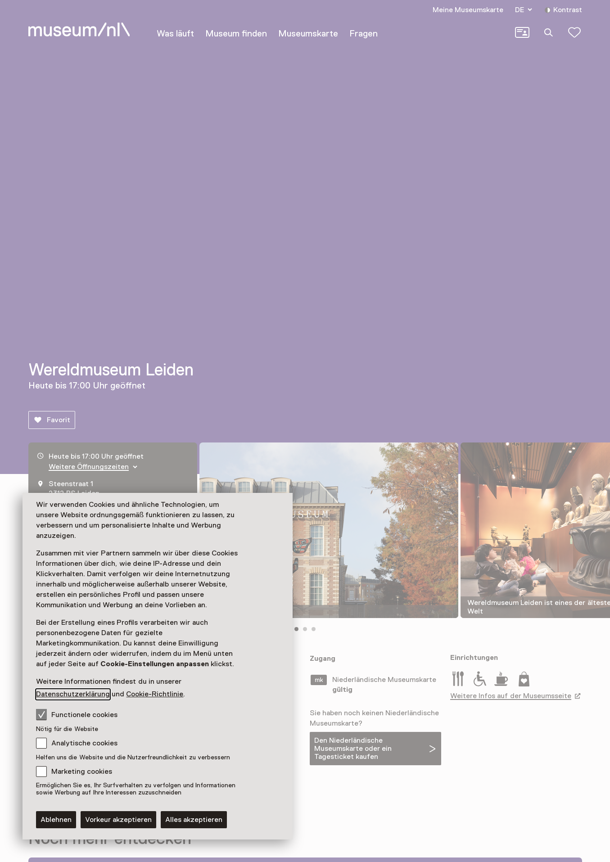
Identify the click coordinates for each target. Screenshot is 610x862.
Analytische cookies (84, 743)
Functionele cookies (76, 714)
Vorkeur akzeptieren (118, 820)
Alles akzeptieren (193, 820)
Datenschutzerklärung (73, 694)
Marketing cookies (81, 771)
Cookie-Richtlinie (154, 694)
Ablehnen (56, 820)
